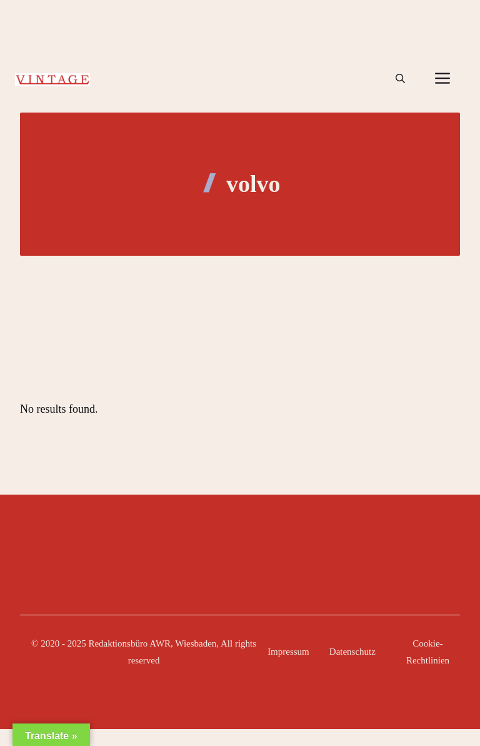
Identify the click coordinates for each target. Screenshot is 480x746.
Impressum (288, 652)
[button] (400, 79)
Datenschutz (352, 652)
